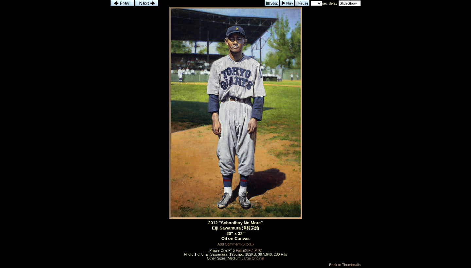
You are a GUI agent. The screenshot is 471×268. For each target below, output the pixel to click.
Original (258, 258)
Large (246, 258)
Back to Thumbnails (344, 265)
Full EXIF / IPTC (249, 250)
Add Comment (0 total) (236, 244)
